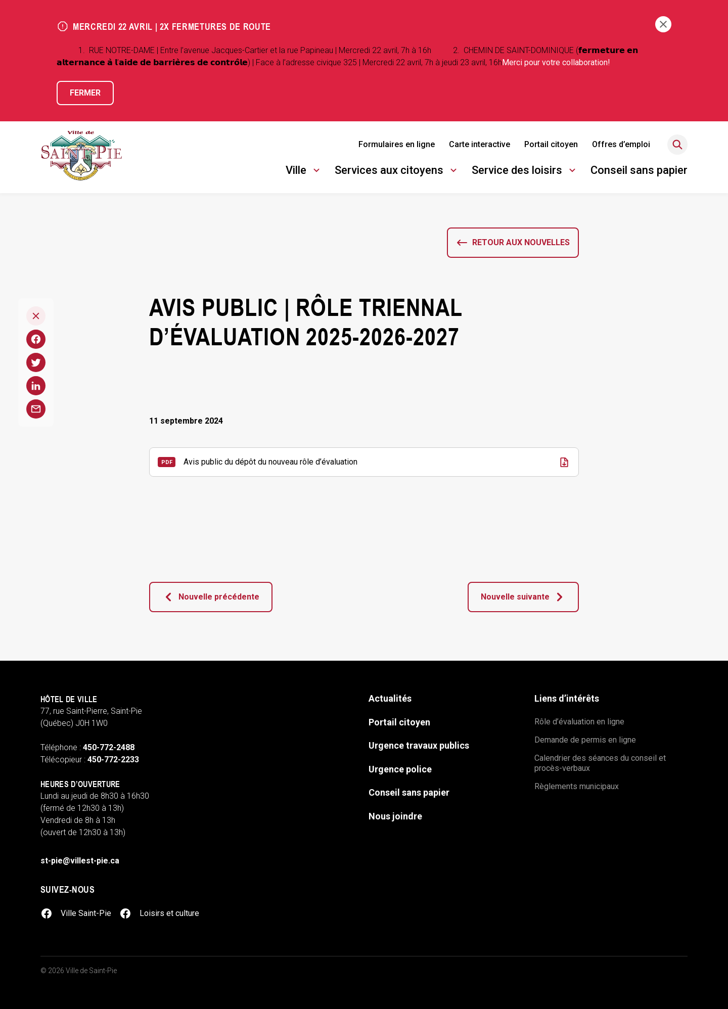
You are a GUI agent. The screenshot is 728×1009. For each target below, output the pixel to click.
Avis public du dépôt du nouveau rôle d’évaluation (270, 462)
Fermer (85, 93)
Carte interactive (479, 144)
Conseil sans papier (639, 170)
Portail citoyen (551, 144)
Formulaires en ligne (396, 144)
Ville (304, 171)
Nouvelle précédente (210, 597)
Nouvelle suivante (523, 597)
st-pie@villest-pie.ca (79, 860)
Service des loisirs (525, 171)
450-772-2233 (113, 759)
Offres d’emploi (621, 144)
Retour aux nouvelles (521, 242)
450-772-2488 (108, 747)
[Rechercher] (677, 144)
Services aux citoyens (397, 171)
